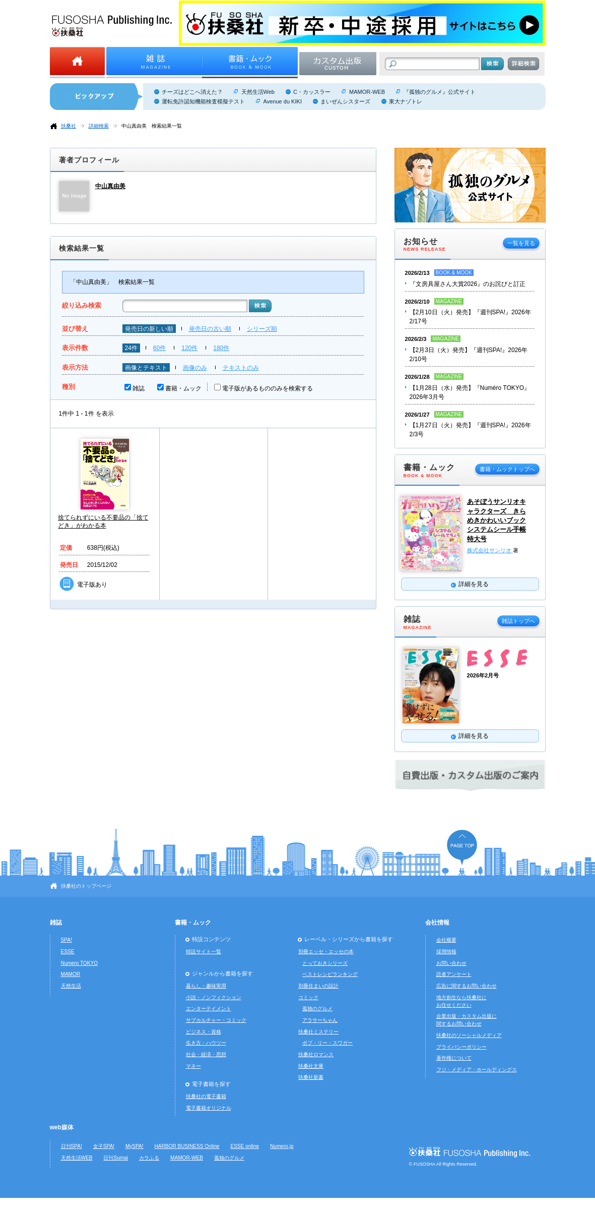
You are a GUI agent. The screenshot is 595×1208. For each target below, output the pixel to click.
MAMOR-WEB (367, 92)
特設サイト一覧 (203, 951)
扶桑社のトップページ (86, 886)
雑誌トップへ (518, 621)
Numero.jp (282, 1146)
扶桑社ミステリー (318, 1031)
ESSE (68, 951)
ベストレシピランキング (330, 974)
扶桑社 (68, 126)
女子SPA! (103, 1146)
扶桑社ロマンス (316, 1054)
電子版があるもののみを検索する (267, 388)
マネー (193, 1066)
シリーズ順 (262, 328)
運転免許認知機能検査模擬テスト (203, 101)
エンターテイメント (208, 1008)
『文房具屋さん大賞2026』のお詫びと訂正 (468, 283)
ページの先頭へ (462, 847)
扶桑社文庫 (310, 1066)
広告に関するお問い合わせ (466, 986)
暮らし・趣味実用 (206, 986)
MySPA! (134, 1146)
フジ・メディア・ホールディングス (476, 1069)
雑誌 (139, 388)
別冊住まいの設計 (318, 986)
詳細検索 (99, 126)
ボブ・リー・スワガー (327, 1043)
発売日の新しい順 (149, 328)
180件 (221, 348)
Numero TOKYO (79, 963)
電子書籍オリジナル (208, 1108)
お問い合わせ (451, 963)
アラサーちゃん (320, 1020)
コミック (308, 997)
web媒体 (62, 1127)
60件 (159, 348)
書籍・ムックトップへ (507, 469)
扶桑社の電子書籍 (206, 1096)
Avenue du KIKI (282, 101)
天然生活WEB (77, 1158)
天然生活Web (258, 92)
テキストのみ (241, 367)
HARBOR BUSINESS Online (187, 1146)
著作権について (454, 1058)
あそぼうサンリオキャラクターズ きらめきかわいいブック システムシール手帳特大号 (496, 520)
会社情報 (437, 922)
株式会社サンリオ (490, 550)
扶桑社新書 (310, 1077)
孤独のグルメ (317, 1008)
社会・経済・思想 (206, 1054)
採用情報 (446, 951)
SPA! (66, 940)
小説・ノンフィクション (213, 997)
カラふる (149, 1158)
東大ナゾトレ (405, 101)
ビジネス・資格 (203, 1031)
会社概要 (446, 940)
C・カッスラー (311, 92)
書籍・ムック (183, 388)
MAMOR (71, 974)
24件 (131, 348)
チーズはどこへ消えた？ (192, 92)
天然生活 (71, 986)
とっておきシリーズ (325, 963)
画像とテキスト (146, 367)
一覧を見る (521, 243)
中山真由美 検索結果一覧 (151, 126)
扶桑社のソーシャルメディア (469, 1035)
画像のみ (195, 367)
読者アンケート (454, 974)
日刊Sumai (115, 1158)
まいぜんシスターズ (345, 101)
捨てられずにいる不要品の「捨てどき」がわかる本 (103, 521)
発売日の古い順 (210, 328)
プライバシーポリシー (461, 1047)
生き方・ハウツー (206, 1043)
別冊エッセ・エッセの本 (326, 951)
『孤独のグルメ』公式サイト (440, 92)
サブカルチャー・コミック (216, 1020)
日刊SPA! (71, 1146)
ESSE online (244, 1146)
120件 (189, 348)
